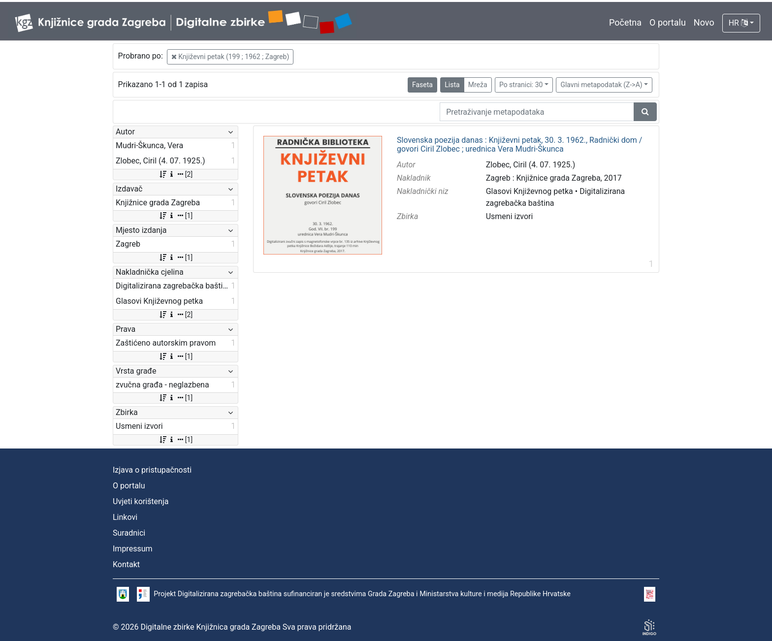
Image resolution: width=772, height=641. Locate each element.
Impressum (133, 548)
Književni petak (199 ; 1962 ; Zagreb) (230, 57)
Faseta (422, 85)
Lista (452, 85)
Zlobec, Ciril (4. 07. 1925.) (531, 164)
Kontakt (126, 564)
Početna (625, 22)
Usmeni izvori (509, 216)
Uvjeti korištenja (140, 501)
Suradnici (129, 533)
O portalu (667, 22)
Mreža (477, 85)
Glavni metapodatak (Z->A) (601, 85)
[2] (176, 174)
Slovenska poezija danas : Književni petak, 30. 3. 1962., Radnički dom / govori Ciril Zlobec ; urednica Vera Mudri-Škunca (519, 144)
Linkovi (125, 517)
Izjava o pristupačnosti (152, 470)
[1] (176, 216)
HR (738, 23)
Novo (704, 22)
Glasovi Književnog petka (529, 191)
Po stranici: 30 (521, 85)
